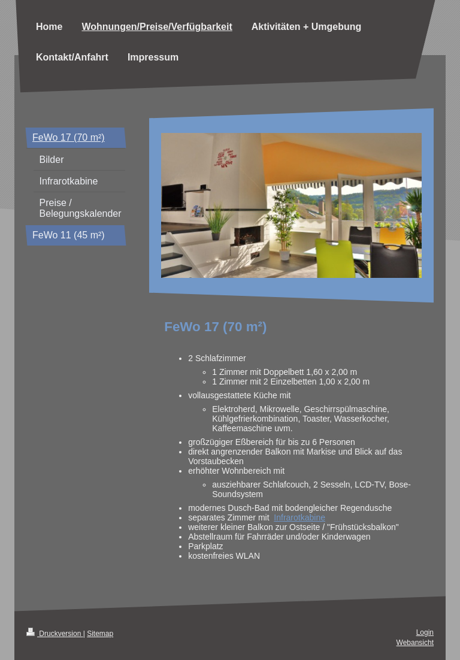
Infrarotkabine (299, 517)
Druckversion (54, 633)
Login (425, 632)
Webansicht (415, 642)
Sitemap (100, 633)
